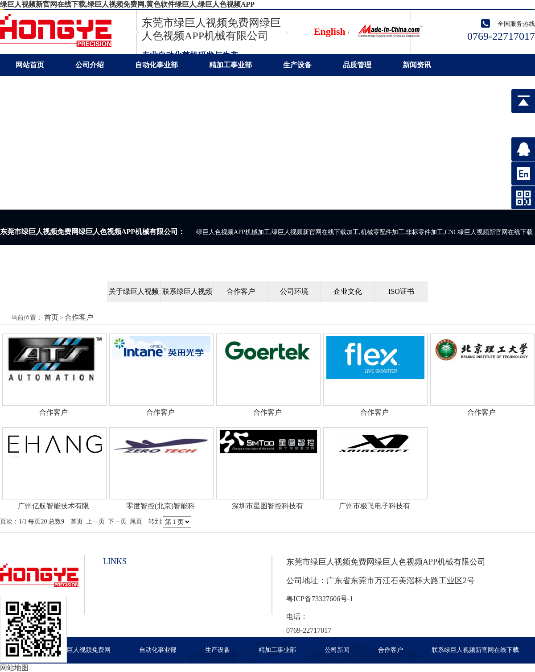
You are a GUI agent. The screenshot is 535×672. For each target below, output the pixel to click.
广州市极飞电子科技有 (374, 506)
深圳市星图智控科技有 (267, 506)
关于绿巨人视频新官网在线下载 (134, 295)
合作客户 (240, 291)
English (330, 31)
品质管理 (357, 65)
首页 (51, 317)
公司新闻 (337, 650)
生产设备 (297, 65)
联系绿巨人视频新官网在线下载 (65, 87)
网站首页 (30, 65)
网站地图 (14, 668)
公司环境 (294, 291)
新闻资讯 (417, 65)
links (115, 561)
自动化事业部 (156, 65)
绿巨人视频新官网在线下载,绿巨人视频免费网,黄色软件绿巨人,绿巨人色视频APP (127, 4)
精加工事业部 (230, 65)
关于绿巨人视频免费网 (79, 650)
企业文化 (347, 291)
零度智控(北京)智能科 (160, 506)
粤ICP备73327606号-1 (319, 598)
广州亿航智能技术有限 (53, 506)
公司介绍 (89, 65)
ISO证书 (401, 291)
